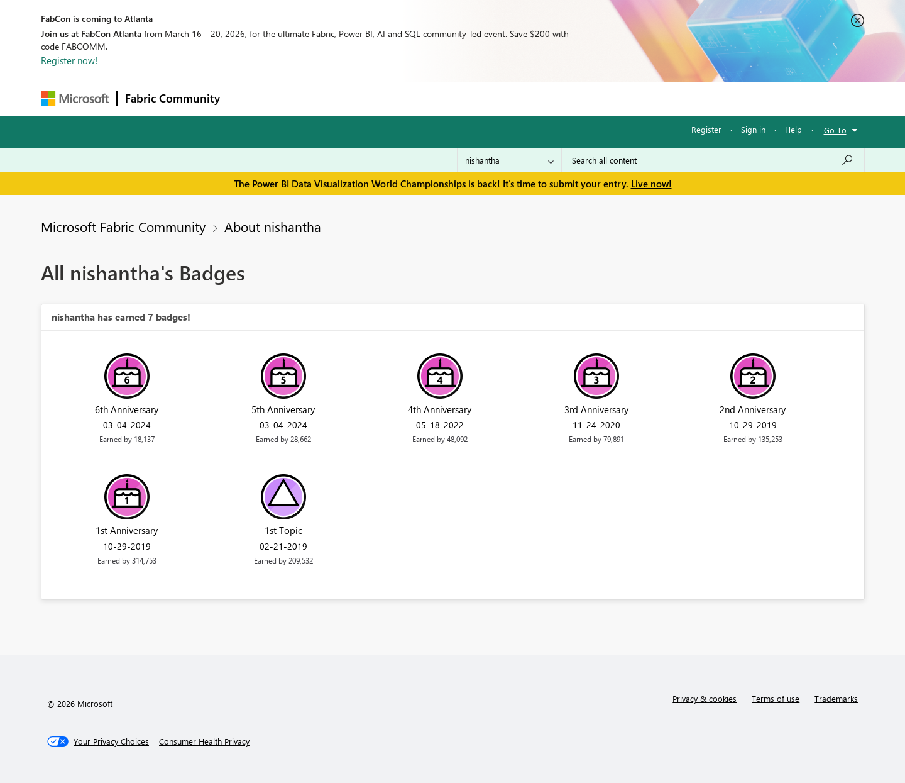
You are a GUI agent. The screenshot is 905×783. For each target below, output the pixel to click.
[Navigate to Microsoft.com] (75, 98)
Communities (411, 98)
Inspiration (304, 98)
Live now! (651, 183)
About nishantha (272, 226)
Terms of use (775, 698)
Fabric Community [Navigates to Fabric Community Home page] (172, 98)
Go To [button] (835, 130)
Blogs (468, 98)
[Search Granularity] (509, 160)
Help (793, 129)
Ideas (355, 98)
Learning (516, 98)
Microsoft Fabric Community (123, 226)
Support (569, 98)
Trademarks (836, 698)
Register (706, 129)
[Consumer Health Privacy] (204, 741)
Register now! (69, 60)
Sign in (753, 129)
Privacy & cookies (704, 698)
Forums (248, 98)
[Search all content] (713, 160)
